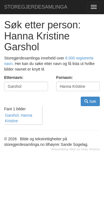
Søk (90, 101)
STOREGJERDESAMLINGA (35, 7)
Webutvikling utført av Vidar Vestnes (75, 149)
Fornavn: (64, 77)
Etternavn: (13, 77)
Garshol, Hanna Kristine (18, 118)
